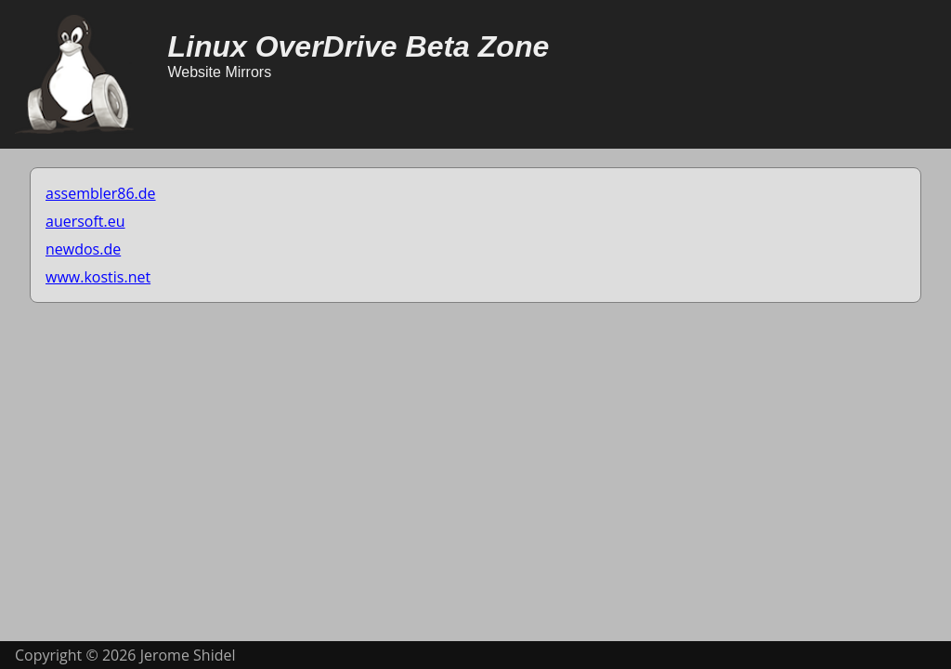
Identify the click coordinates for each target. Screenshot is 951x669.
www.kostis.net (98, 277)
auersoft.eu (85, 221)
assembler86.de (101, 193)
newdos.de (83, 249)
